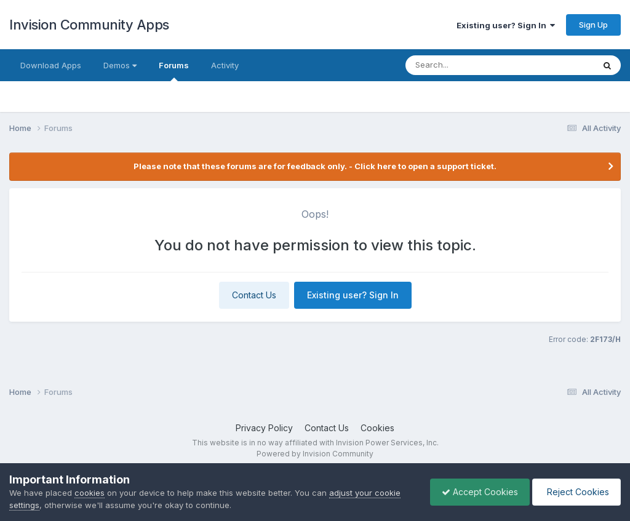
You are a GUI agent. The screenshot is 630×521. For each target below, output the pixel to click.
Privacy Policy (264, 428)
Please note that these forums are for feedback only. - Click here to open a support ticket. (315, 166)
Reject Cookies (575, 492)
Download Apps (50, 65)
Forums (174, 70)
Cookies (377, 428)
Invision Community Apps (89, 25)
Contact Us (254, 295)
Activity (225, 65)
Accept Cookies (477, 492)
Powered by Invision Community (315, 453)
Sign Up (593, 25)
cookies (89, 493)
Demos (120, 65)
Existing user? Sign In (506, 25)
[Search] (474, 65)
